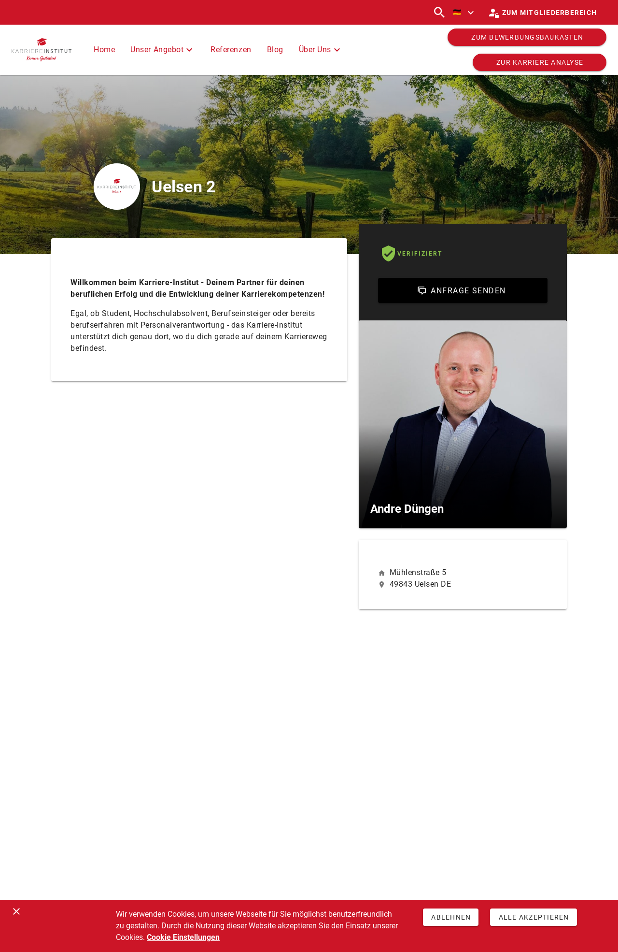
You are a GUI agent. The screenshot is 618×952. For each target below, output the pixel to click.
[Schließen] (16, 911)
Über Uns (321, 50)
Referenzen (231, 49)
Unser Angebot (162, 50)
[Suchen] (439, 12)
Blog (275, 49)
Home (104, 49)
